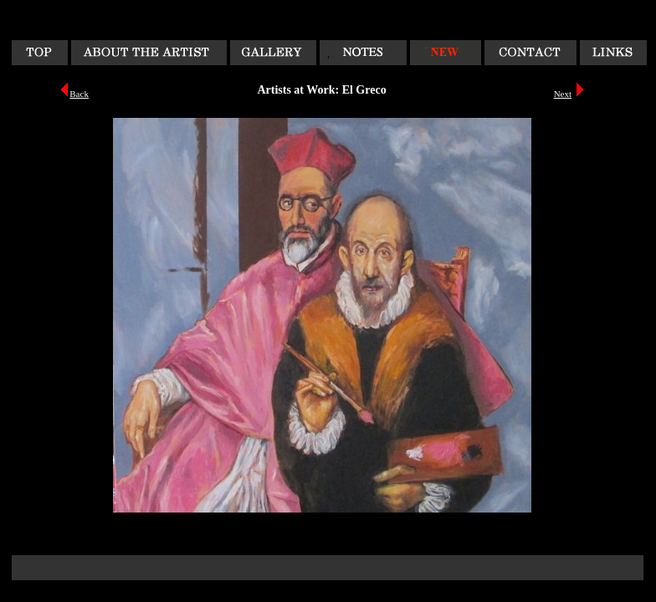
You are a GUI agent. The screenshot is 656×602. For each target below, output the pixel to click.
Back (79, 94)
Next (562, 94)
